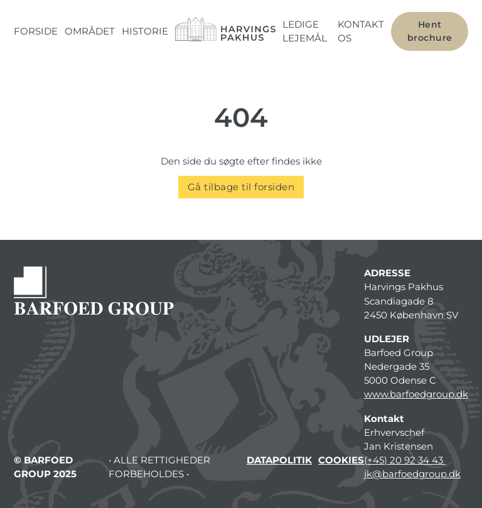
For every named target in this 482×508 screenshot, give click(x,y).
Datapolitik (279, 460)
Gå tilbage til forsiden (241, 187)
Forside (36, 31)
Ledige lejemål (304, 31)
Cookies (341, 460)
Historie (145, 31)
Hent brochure (430, 30)
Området (90, 31)
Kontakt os (361, 31)
